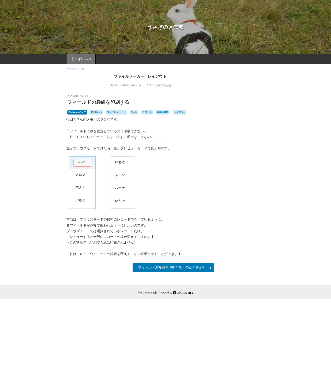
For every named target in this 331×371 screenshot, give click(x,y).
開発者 (241, 325)
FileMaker (127, 85)
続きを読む (173, 268)
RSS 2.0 (229, 345)
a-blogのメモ (244, 266)
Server (228, 292)
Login (242, 345)
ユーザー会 (232, 312)
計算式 (244, 321)
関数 (250, 325)
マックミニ (254, 308)
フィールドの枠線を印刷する (98, 102)
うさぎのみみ (81, 59)
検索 (250, 316)
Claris (113, 85)
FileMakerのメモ (77, 112)
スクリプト (239, 302)
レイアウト (157, 76)
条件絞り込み (237, 316)
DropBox (253, 283)
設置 (253, 321)
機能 (257, 316)
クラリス (145, 85)
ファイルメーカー (129, 76)
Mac (248, 288)
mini (254, 288)
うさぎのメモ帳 (165, 27)
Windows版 (248, 292)
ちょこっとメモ (244, 243)
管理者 (234, 321)
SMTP (236, 292)
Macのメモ (244, 254)
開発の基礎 (163, 85)
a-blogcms (230, 283)
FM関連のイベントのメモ (244, 229)
